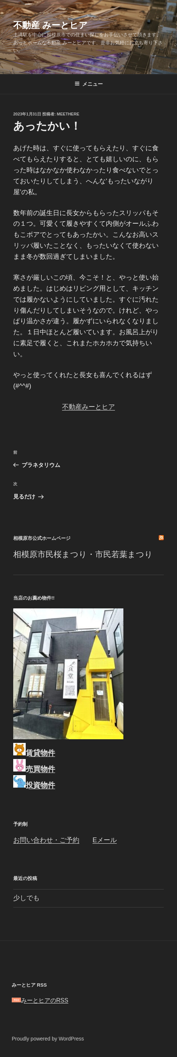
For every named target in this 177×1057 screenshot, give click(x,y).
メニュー (89, 84)
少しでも (26, 898)
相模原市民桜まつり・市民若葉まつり (83, 554)
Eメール (105, 840)
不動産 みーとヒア (50, 25)
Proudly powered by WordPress (48, 1039)
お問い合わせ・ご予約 (46, 840)
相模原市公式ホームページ (42, 538)
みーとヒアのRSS (40, 1000)
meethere (68, 114)
